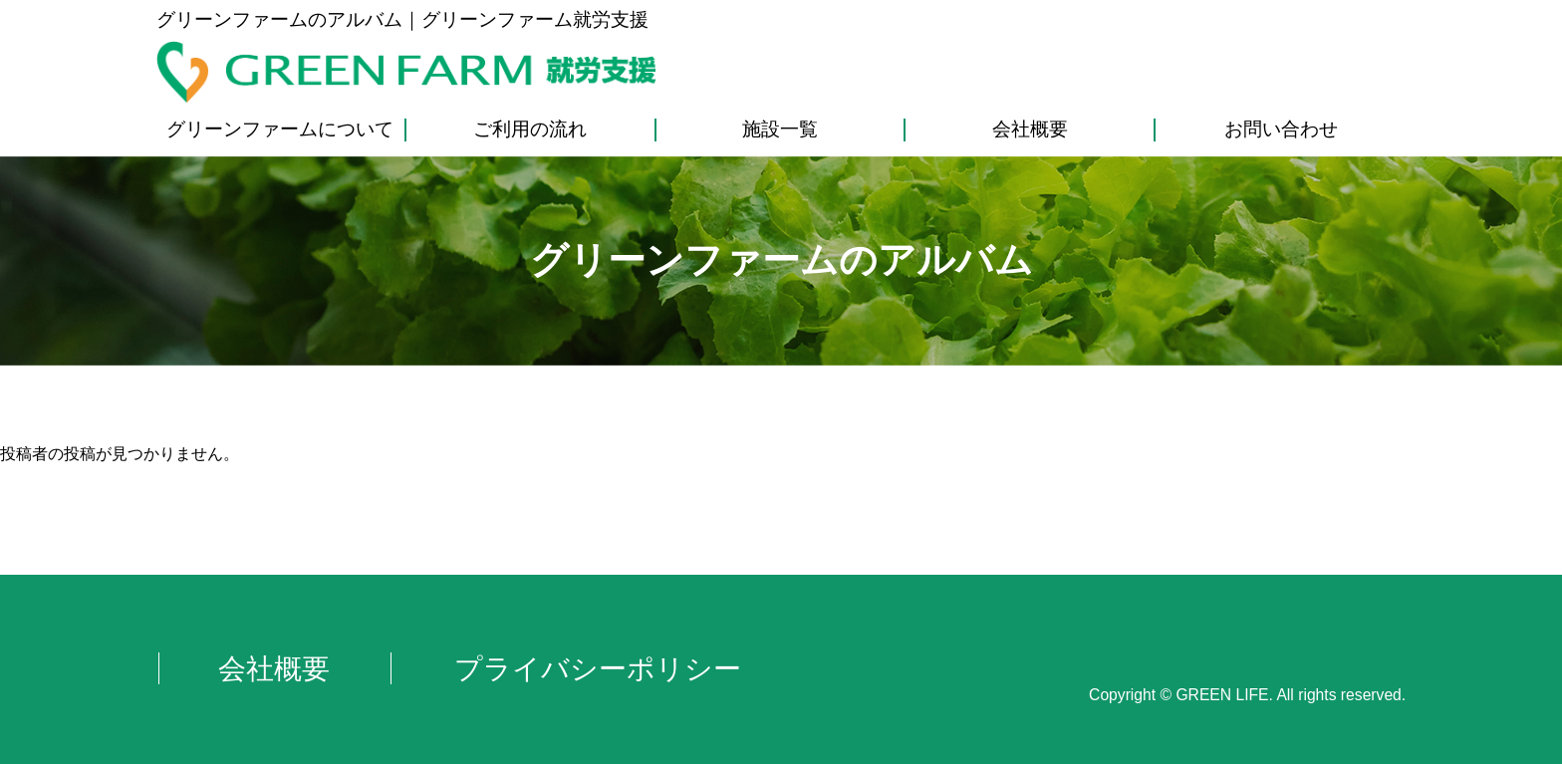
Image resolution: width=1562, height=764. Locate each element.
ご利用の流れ (530, 129)
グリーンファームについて (279, 129)
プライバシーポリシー (597, 668)
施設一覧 (780, 129)
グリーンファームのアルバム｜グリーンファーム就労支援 (402, 19)
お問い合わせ (1281, 129)
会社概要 (1030, 129)
